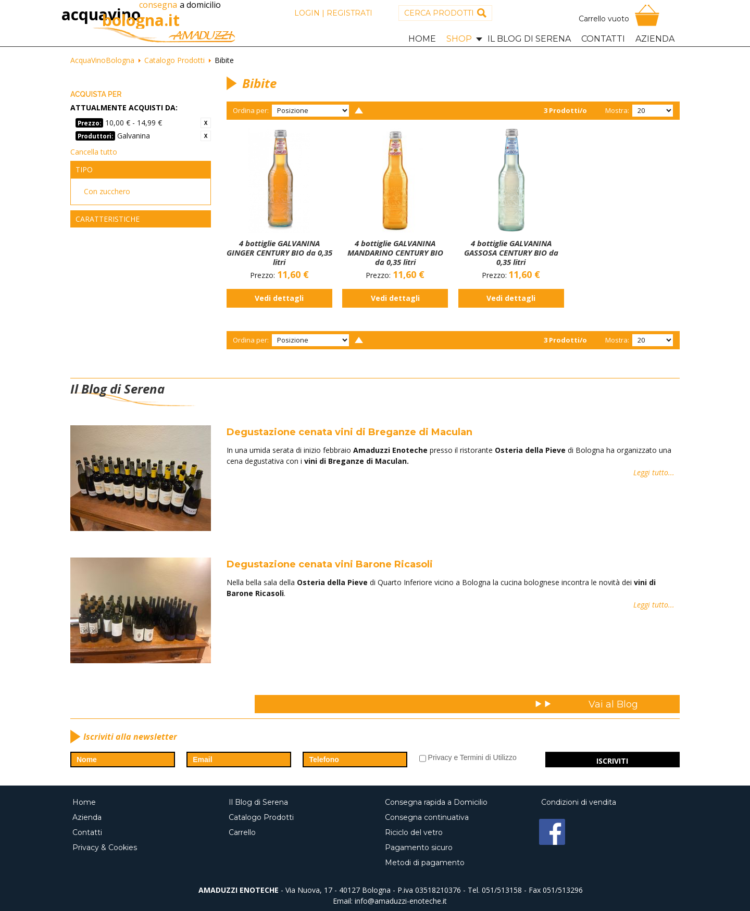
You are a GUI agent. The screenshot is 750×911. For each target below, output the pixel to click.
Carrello (245, 832)
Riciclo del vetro (417, 832)
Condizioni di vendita (581, 802)
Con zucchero (107, 191)
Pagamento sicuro (422, 847)
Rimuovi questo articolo (206, 123)
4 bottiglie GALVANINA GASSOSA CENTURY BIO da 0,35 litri (511, 252)
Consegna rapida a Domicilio (439, 802)
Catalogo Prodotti (264, 817)
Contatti (90, 832)
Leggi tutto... (653, 465)
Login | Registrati (333, 13)
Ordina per (250, 110)
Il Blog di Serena (261, 802)
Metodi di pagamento (428, 862)
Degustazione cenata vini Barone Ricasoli (330, 564)
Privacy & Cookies (108, 847)
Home (87, 802)
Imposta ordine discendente (359, 110)
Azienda (90, 817)
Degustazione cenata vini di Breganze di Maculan (349, 432)
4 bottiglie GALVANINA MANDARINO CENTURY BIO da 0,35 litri (395, 252)
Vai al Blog (613, 704)
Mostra (616, 110)
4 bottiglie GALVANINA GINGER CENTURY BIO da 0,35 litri (279, 252)
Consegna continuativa (430, 817)
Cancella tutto (93, 152)
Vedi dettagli (279, 298)
